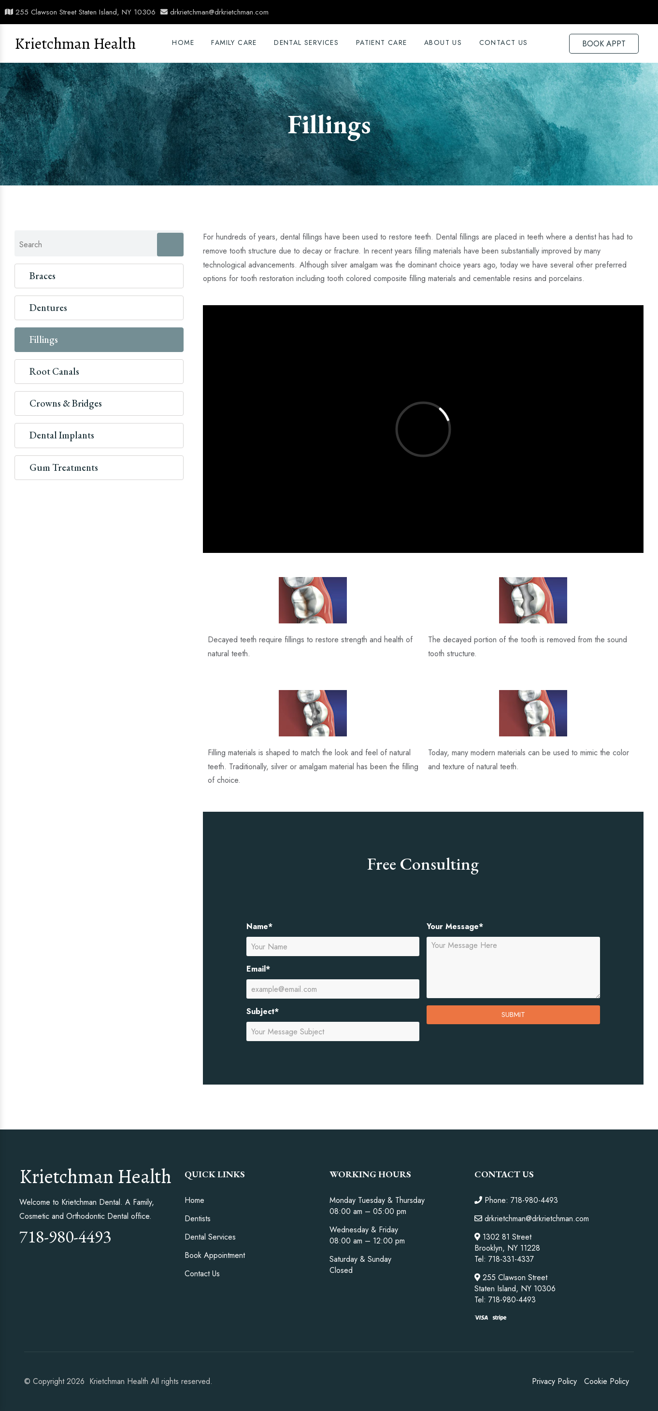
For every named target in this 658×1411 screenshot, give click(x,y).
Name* (259, 926)
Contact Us (503, 42)
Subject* (262, 1011)
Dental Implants (61, 435)
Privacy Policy (554, 1381)
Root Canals (54, 371)
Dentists (198, 1218)
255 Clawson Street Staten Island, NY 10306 (80, 12)
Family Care (234, 42)
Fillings (43, 339)
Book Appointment (215, 1255)
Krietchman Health (75, 43)
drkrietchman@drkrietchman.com (214, 12)
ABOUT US (443, 42)
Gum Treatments (63, 467)
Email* (258, 968)
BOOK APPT (604, 43)
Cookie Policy (606, 1381)
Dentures (48, 307)
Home (183, 42)
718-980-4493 (65, 1236)
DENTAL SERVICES (306, 42)
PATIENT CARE (381, 42)
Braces (42, 275)
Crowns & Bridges (65, 403)
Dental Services (210, 1236)
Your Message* (455, 926)
